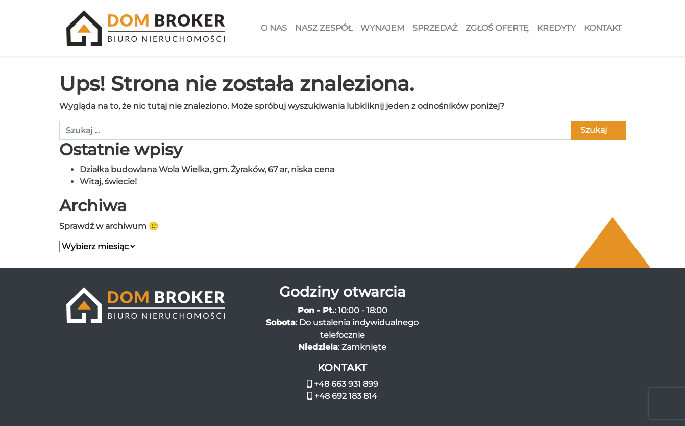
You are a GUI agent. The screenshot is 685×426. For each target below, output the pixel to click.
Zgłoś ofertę (497, 28)
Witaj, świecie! (108, 181)
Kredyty (556, 28)
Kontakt (603, 28)
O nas (274, 28)
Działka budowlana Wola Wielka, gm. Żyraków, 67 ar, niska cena (207, 169)
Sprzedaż (434, 28)
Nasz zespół (323, 28)
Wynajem (382, 28)
